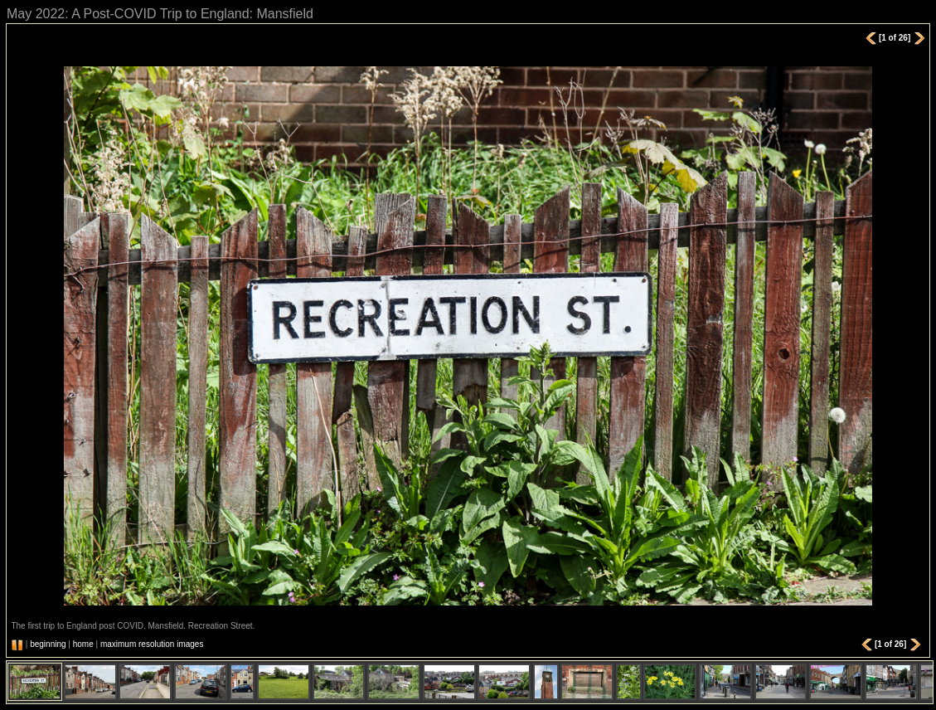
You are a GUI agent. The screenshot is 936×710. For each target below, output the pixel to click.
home (83, 644)
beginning (47, 644)
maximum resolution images (152, 644)
